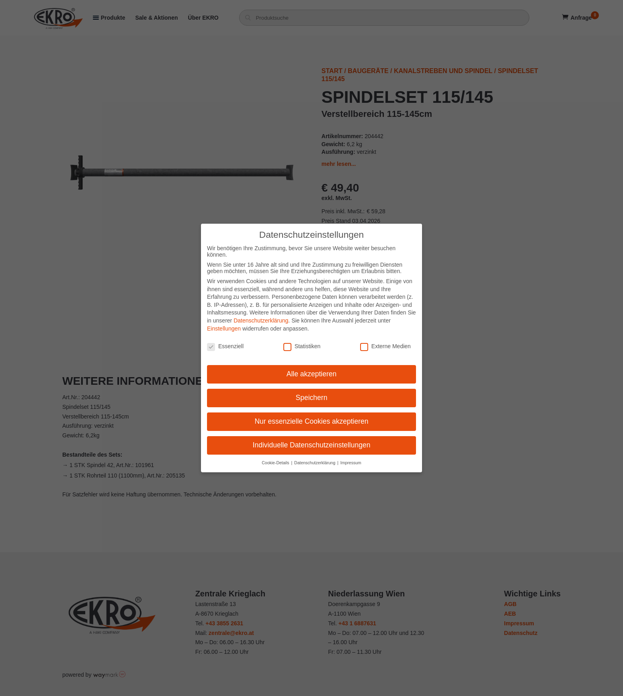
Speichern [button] (312, 392)
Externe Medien (385, 341)
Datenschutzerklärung (261, 315)
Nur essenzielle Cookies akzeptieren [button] (311, 416)
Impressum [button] (350, 457)
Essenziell (225, 341)
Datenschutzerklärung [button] (315, 457)
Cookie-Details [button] (276, 457)
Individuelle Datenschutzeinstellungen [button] (312, 440)
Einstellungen (224, 323)
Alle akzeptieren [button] (312, 369)
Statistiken (302, 341)
